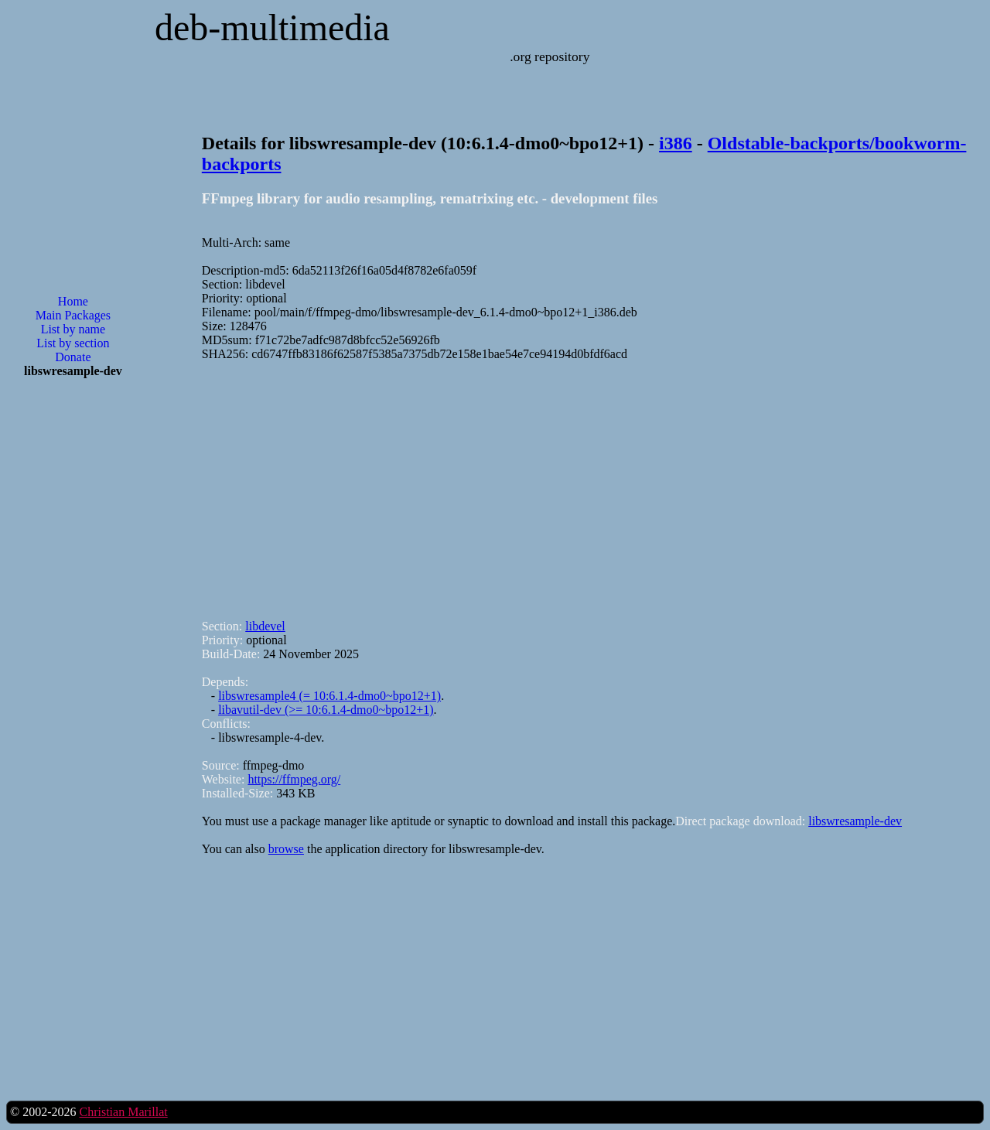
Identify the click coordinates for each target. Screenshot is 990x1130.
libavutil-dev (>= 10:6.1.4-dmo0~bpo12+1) (325, 709)
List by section (72, 343)
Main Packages (73, 315)
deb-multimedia (272, 27)
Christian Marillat (123, 1111)
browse (286, 848)
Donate (72, 357)
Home (73, 301)
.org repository (549, 56)
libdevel (265, 626)
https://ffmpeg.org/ (294, 779)
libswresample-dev (855, 821)
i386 (675, 143)
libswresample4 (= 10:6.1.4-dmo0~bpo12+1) (329, 695)
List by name (73, 329)
